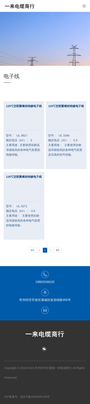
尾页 (57, 250)
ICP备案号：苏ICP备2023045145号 (27, 396)
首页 (32, 250)
